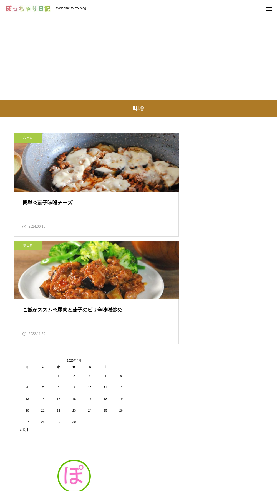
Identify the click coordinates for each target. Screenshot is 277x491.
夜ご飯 (27, 138)
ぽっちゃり (74, 400)
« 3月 (24, 328)
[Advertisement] (138, 58)
